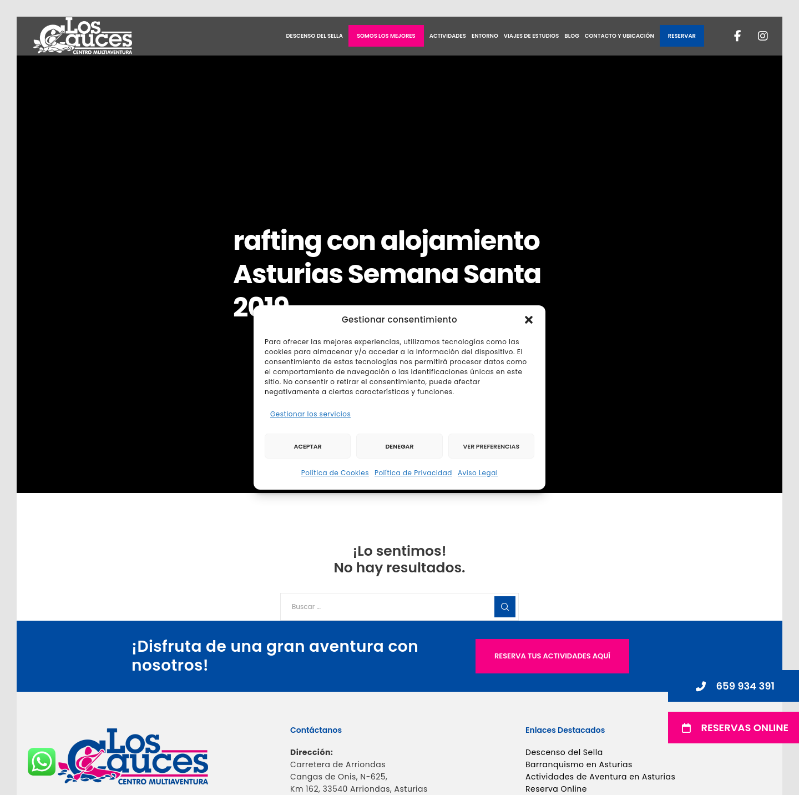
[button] (528, 319)
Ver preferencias (491, 446)
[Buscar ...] (399, 607)
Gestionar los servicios (310, 414)
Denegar (399, 446)
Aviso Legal (478, 472)
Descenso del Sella (564, 752)
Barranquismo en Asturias (579, 764)
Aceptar (308, 446)
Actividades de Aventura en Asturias (600, 776)
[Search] (504, 606)
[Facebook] (731, 36)
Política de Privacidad (413, 472)
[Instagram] (756, 36)
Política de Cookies (335, 472)
